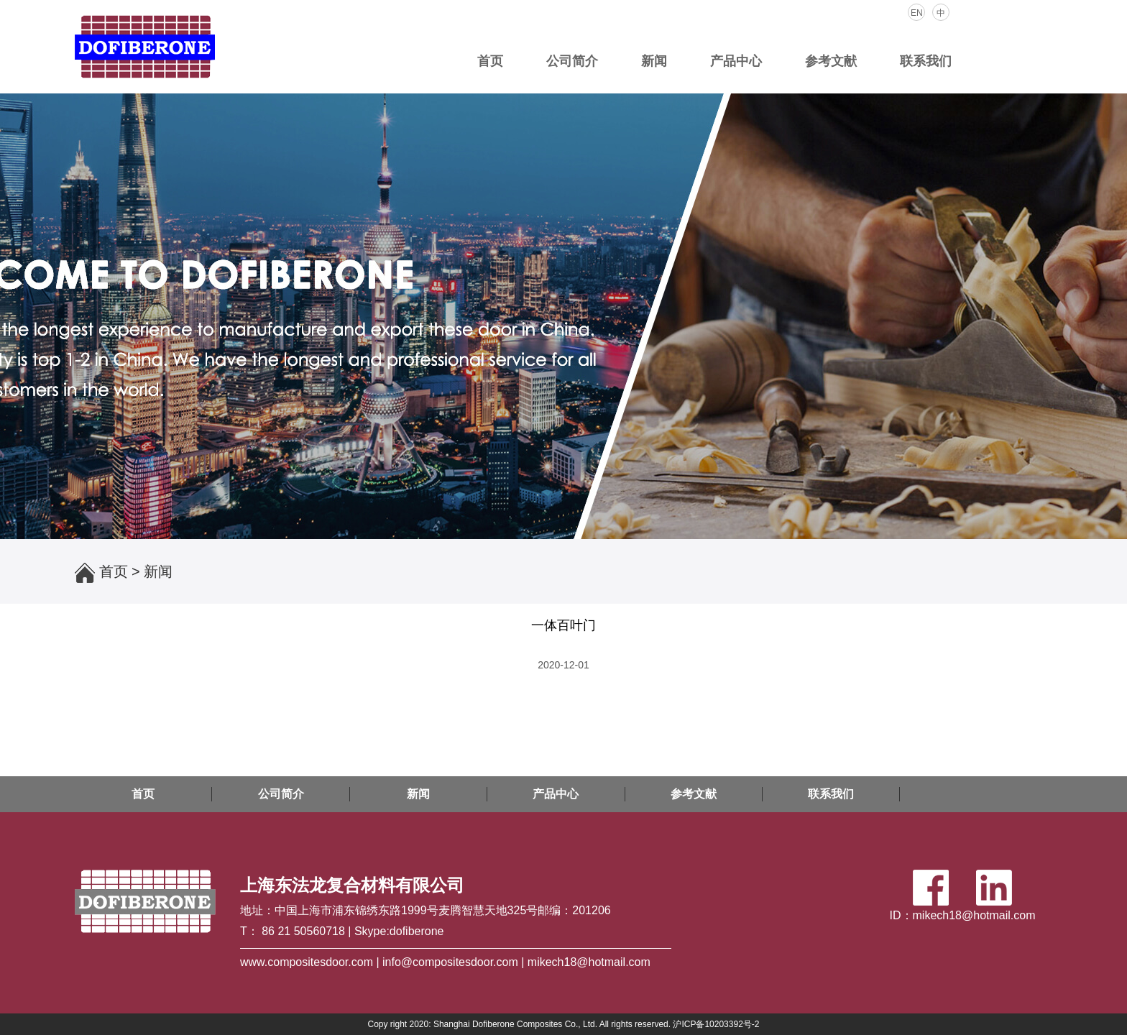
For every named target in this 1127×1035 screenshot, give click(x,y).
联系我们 (926, 61)
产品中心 (736, 61)
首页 (490, 61)
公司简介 (572, 61)
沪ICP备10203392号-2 (716, 1024)
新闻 (654, 61)
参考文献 (831, 61)
